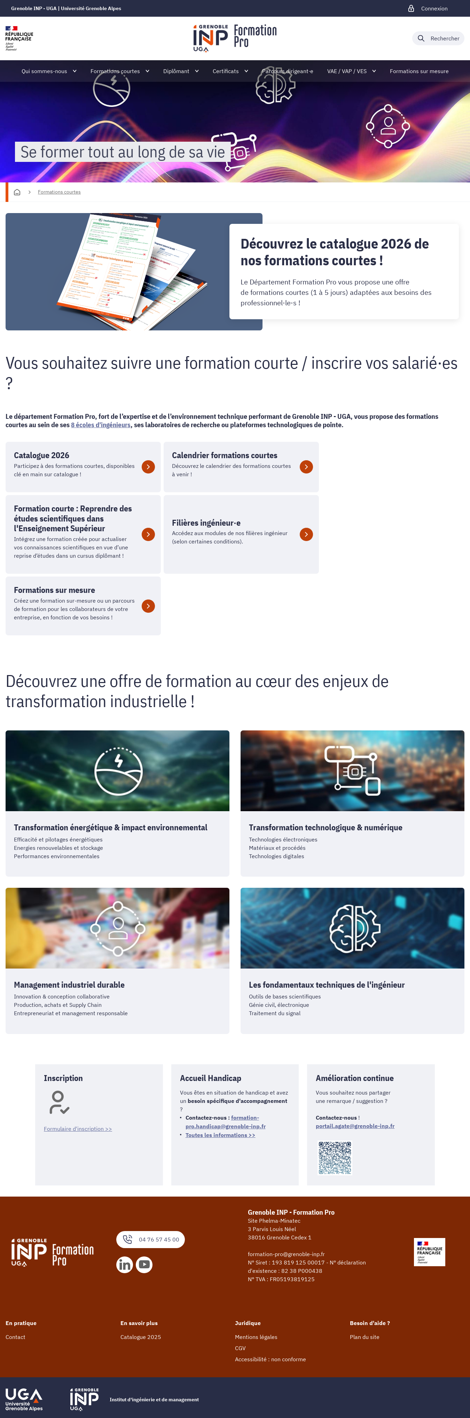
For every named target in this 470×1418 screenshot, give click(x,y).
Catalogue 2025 (140, 1292)
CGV (240, 1303)
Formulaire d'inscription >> (78, 1084)
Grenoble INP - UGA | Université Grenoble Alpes (66, 8)
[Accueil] (17, 192)
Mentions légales (256, 1292)
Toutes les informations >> (221, 1090)
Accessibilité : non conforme (270, 1314)
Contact (15, 1292)
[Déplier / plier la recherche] (438, 38)
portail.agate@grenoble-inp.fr (355, 1104)
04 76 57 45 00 (150, 1194)
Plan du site (364, 1292)
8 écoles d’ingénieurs (102, 425)
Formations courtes (59, 192)
